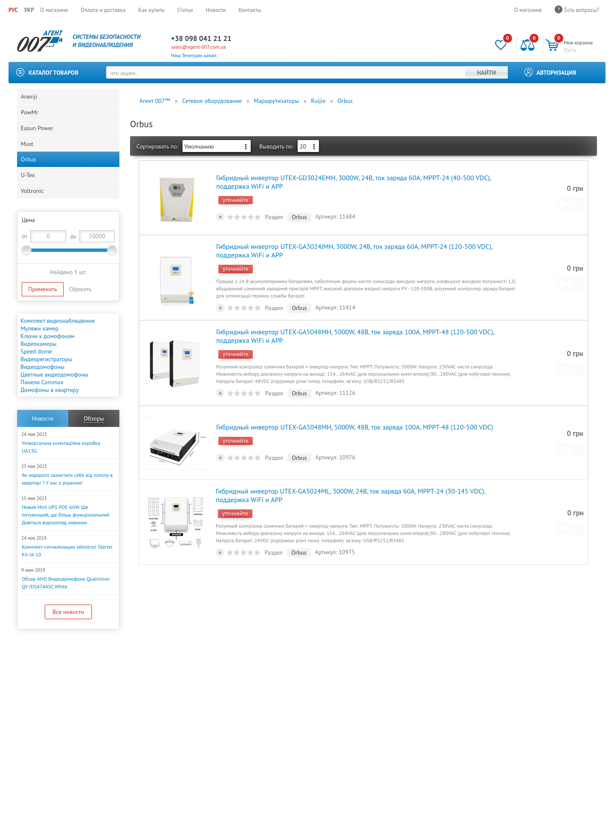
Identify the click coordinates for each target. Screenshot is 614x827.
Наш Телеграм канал (194, 55)
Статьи (185, 10)
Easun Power (37, 133)
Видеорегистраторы (46, 374)
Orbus (28, 169)
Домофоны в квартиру (49, 405)
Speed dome (36, 367)
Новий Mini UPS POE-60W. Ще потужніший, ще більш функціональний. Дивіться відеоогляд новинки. (66, 530)
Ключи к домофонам (47, 351)
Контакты (249, 10)
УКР (29, 10)
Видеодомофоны (42, 382)
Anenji (29, 98)
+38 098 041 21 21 (201, 38)
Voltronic (32, 205)
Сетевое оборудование (212, 101)
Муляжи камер (39, 344)
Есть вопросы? (582, 10)
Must (27, 151)
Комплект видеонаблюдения (57, 336)
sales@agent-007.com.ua (198, 47)
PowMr (30, 116)
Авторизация (556, 72)
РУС (13, 10)
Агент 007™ (154, 101)
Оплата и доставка (103, 10)
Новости (216, 10)
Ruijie (318, 101)
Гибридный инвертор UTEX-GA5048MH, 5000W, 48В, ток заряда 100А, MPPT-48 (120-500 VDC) (354, 422)
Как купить (151, 10)
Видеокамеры (38, 359)
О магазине (54, 10)
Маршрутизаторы (276, 101)
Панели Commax (42, 397)
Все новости (68, 627)
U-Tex (28, 187)
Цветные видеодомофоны (54, 390)
